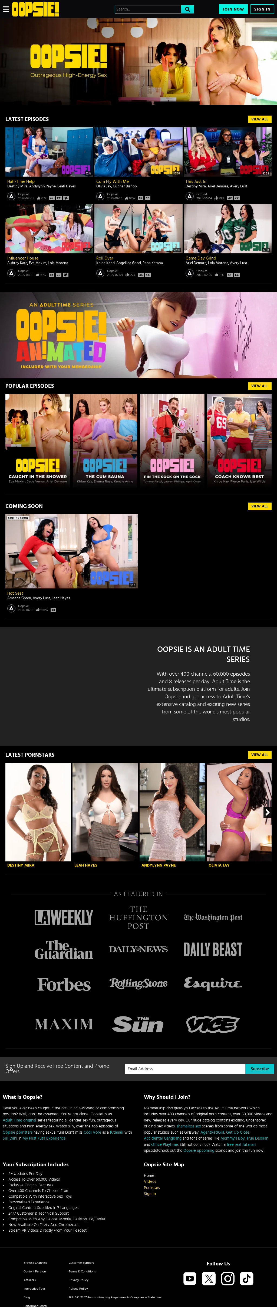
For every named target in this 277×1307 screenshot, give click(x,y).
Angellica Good (128, 263)
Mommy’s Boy (232, 1138)
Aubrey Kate (17, 263)
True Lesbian (257, 1138)
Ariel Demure (217, 186)
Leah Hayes (66, 186)
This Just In (196, 181)
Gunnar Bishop (125, 186)
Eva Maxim (37, 263)
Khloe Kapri (105, 263)
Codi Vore (92, 1132)
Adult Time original (19, 1120)
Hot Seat (15, 593)
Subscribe (260, 1069)
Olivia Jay (103, 186)
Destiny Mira (17, 186)
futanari (116, 1132)
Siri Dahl (10, 1138)
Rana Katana (153, 263)
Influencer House (22, 258)
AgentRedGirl (212, 1132)
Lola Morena (58, 263)
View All (259, 119)
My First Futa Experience (44, 1138)
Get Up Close (237, 1132)
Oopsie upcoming (198, 1150)
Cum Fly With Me (112, 181)
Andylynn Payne (42, 186)
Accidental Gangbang (163, 1138)
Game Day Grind (201, 258)
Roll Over (104, 258)
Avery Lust (238, 186)
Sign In (262, 9)
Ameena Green (19, 598)
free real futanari (241, 1145)
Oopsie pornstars (17, 1132)
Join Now (233, 9)
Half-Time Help (21, 181)
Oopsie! (23, 194)
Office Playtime (164, 1145)
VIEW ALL (259, 386)
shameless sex (189, 1126)
